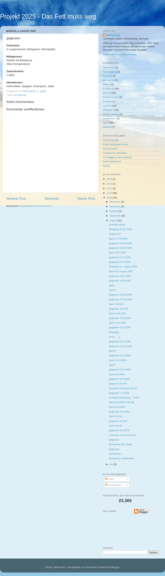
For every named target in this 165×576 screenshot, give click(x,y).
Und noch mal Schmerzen (122, 435)
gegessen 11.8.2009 (120, 355)
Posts (109, 479)
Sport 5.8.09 (115, 416)
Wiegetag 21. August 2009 (123, 266)
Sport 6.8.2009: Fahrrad (121, 402)
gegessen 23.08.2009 (120, 248)
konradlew (91, 567)
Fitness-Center (111, 97)
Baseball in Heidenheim (121, 458)
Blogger (115, 567)
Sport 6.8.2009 (117, 407)
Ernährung (20, 95)
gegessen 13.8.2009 (120, 341)
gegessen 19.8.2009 (120, 280)
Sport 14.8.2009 (117, 322)
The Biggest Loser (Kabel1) (117, 157)
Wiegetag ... (115, 332)
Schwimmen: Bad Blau (115, 153)
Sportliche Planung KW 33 (123, 388)
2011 (110, 188)
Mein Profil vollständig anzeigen (120, 54)
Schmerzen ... (116, 453)
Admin (106, 165)
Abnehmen (108, 67)
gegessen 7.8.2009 (119, 393)
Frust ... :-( (114, 336)
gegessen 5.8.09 (118, 421)
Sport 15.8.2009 (117, 313)
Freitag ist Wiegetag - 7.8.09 (124, 397)
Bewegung (108, 80)
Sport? (112, 290)
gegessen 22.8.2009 (120, 257)
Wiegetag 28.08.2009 (120, 229)
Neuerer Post (16, 198)
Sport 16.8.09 (116, 304)
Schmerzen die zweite (120, 444)
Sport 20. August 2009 (121, 271)
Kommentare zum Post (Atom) (35, 206)
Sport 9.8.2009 (117, 374)
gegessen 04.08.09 (119, 430)
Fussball (107, 101)
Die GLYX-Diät (111, 140)
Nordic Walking (111, 114)
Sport (106, 122)
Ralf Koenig (113, 35)
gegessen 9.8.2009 (119, 379)
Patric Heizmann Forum (115, 144)
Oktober (114, 211)
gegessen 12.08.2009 (120, 346)
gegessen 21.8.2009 (120, 262)
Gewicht (107, 105)
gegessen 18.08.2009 (120, 294)
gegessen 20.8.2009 (120, 276)
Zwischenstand (117, 224)
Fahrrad (107, 93)
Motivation (108, 110)
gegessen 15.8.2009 (120, 318)
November (115, 206)
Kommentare (113, 485)
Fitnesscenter (110, 148)
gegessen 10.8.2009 (120, 369)
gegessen (114, 439)
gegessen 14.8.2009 (120, 327)
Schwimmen (109, 118)
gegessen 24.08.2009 (120, 243)
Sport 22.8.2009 (117, 252)
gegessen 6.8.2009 (119, 411)
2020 (110, 179)
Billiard (106, 84)
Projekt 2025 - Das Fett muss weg (48, 16)
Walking (107, 127)
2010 (110, 193)
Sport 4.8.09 (115, 425)
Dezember (115, 201)
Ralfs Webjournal (112, 161)
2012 (110, 183)
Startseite (52, 198)
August (113, 220)
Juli (111, 464)
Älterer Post (86, 198)
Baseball (107, 75)
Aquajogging (109, 71)
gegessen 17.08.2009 (120, 299)
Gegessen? (115, 234)
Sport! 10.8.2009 (118, 360)
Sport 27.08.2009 (118, 238)
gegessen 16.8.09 (118, 308)
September (115, 215)
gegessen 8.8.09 (118, 383)
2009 (110, 197)
